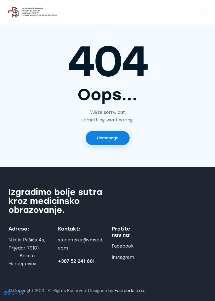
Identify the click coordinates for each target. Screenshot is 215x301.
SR (22, 293)
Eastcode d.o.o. (130, 290)
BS (7, 293)
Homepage (107, 138)
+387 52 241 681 (76, 261)
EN (14, 293)
